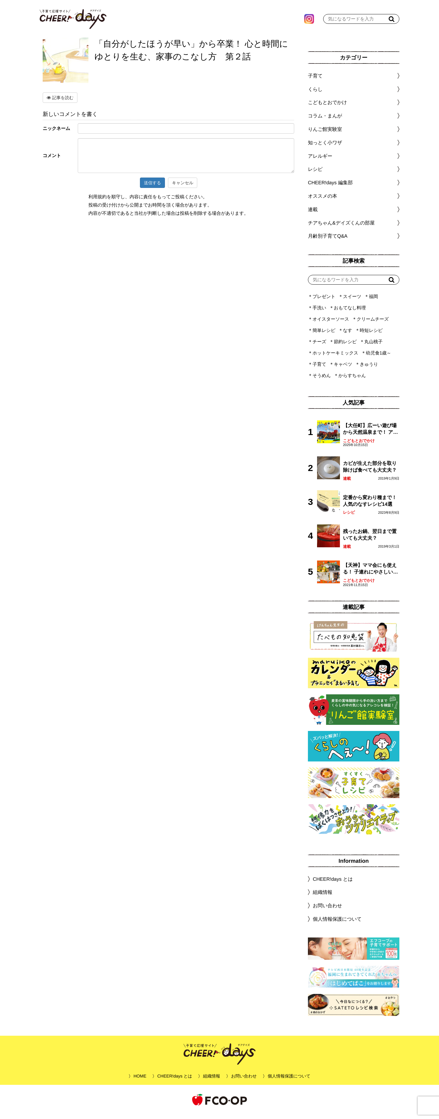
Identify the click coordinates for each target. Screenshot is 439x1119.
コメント (52, 160)
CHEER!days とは (333, 883)
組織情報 (322, 896)
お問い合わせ (327, 910)
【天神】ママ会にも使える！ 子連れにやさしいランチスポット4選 (370, 573)
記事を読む (60, 102)
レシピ (349, 517)
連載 (313, 214)
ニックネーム (56, 132)
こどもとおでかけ (359, 445)
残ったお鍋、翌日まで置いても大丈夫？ (370, 539)
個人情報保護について (337, 923)
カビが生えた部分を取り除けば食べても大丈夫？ (370, 471)
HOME (140, 1080)
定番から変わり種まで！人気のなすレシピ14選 (370, 505)
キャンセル (182, 187)
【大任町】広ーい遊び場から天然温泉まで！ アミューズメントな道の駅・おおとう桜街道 (370, 434)
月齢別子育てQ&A (328, 240)
